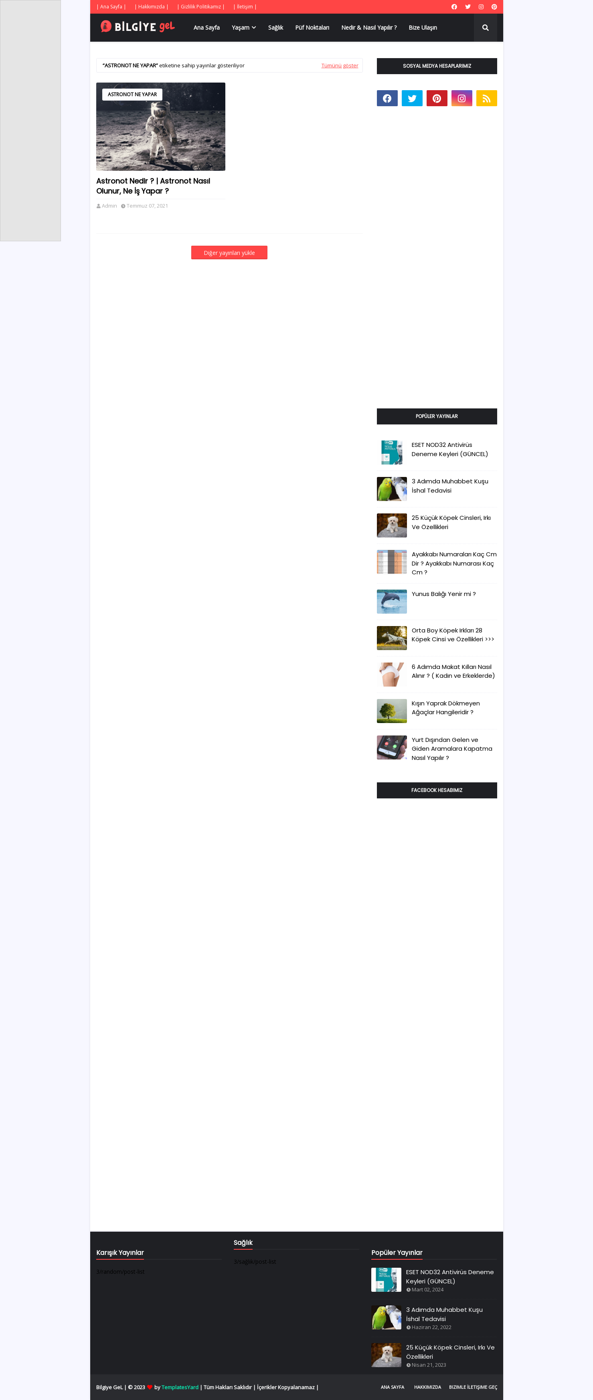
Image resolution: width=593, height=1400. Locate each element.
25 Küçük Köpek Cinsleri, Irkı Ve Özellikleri (451, 522)
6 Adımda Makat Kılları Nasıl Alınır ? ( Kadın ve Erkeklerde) (453, 671)
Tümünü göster (340, 65)
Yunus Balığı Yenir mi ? (444, 594)
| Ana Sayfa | (111, 6)
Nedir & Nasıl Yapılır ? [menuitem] (369, 27)
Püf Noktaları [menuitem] (312, 27)
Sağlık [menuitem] (275, 27)
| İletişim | (245, 6)
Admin (109, 205)
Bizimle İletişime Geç (473, 1387)
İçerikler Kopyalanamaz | (288, 1387)
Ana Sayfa (392, 1387)
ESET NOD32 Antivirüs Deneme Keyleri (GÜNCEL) (450, 449)
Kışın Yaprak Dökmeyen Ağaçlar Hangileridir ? (446, 708)
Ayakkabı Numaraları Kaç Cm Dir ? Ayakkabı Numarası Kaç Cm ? (454, 563)
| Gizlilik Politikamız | (201, 6)
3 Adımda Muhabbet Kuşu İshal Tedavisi (450, 486)
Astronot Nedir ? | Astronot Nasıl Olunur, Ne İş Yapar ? (153, 186)
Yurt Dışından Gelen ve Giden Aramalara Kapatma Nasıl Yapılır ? (452, 748)
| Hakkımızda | (151, 6)
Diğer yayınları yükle (229, 253)
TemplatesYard (180, 1387)
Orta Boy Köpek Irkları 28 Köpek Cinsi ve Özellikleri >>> (453, 635)
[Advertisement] (437, 266)
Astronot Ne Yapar (132, 94)
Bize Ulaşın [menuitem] (423, 27)
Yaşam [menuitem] (240, 27)
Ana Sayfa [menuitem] (207, 27)
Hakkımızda (427, 1387)
